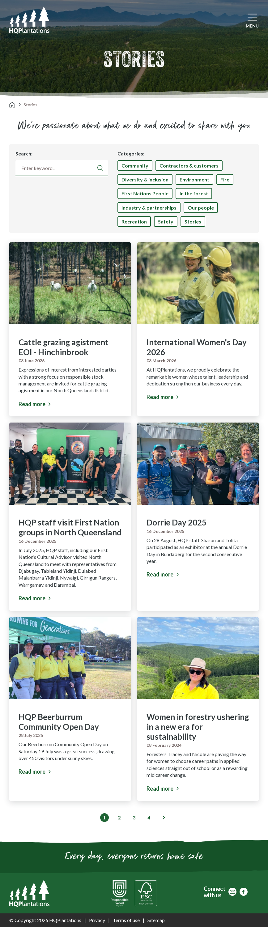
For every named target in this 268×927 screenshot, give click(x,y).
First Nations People (144, 193)
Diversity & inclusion (144, 179)
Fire (224, 179)
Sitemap (156, 920)
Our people (201, 207)
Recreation (134, 221)
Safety (165, 221)
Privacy (97, 920)
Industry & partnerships (149, 207)
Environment (194, 179)
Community (134, 165)
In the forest (194, 193)
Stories (193, 221)
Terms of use (126, 920)
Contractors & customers (189, 165)
